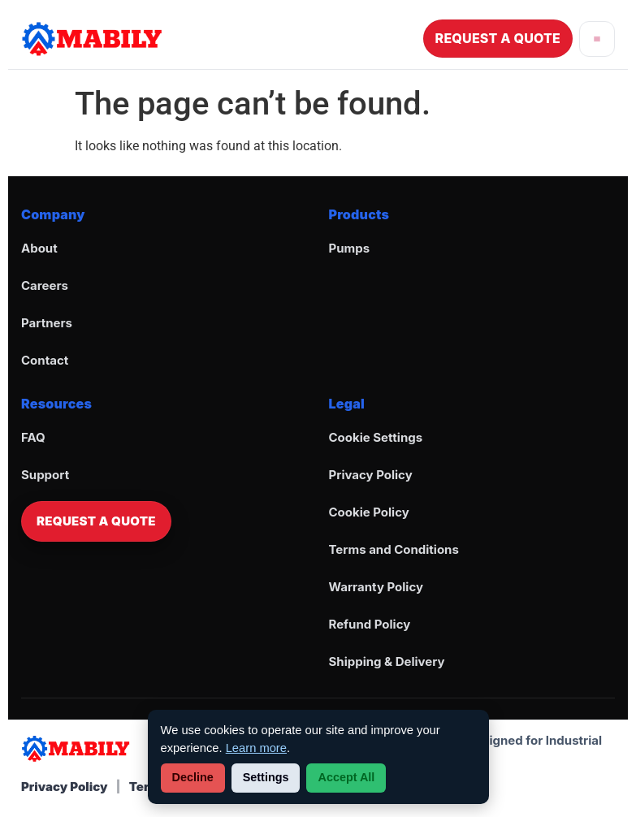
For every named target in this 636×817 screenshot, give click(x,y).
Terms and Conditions (394, 549)
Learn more (256, 747)
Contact (44, 360)
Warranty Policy (376, 586)
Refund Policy (370, 624)
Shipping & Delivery (387, 661)
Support (45, 474)
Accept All (346, 777)
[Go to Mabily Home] (91, 39)
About (39, 248)
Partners (46, 323)
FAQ (33, 437)
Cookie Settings (376, 437)
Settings (266, 777)
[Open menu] (597, 39)
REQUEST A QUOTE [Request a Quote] (497, 38)
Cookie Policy (369, 512)
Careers (44, 285)
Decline (193, 777)
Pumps (349, 248)
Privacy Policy (371, 474)
